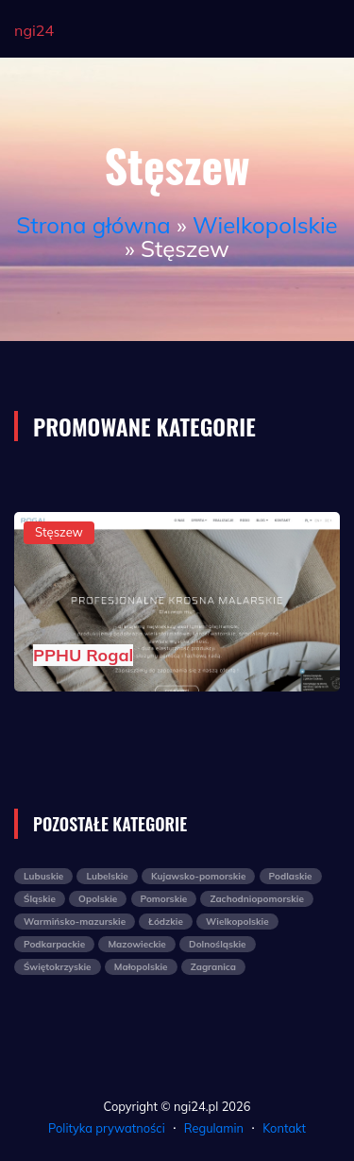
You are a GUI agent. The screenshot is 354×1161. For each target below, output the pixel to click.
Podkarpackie (54, 944)
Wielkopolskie (265, 225)
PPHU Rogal (83, 655)
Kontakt (284, 1127)
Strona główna (93, 225)
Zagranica (213, 967)
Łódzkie (165, 921)
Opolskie (97, 899)
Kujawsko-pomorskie (198, 876)
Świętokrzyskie (58, 967)
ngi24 (34, 30)
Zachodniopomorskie (256, 899)
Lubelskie (106, 876)
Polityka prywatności (106, 1127)
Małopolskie (141, 967)
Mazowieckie (136, 944)
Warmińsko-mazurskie (75, 921)
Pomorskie (164, 899)
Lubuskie (43, 876)
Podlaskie (290, 876)
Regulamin (214, 1127)
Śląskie (40, 899)
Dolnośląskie (217, 944)
